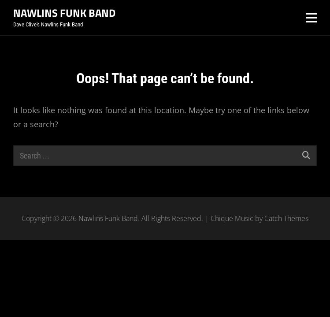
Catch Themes (286, 218)
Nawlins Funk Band (64, 13)
